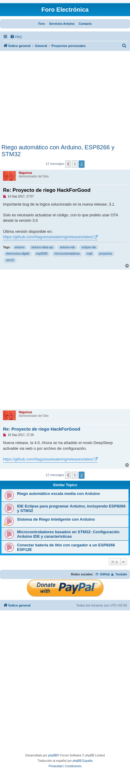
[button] (68, 164)
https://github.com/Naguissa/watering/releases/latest (48, 237)
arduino (20, 247)
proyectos (105, 253)
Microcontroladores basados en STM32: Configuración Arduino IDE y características (68, 534)
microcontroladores (67, 253)
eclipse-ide (89, 247)
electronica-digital (17, 253)
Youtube (119, 574)
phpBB (52, 755)
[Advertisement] (65, 99)
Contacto (85, 23)
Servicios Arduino (61, 23)
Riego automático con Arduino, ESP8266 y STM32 (57, 150)
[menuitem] (16, 36)
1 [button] (75, 164)
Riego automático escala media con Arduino (58, 493)
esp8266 (42, 253)
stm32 (10, 260)
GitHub (102, 574)
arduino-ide (67, 247)
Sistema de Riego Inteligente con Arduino (56, 519)
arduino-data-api (42, 247)
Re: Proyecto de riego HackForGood (47, 190)
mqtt (89, 253)
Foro (41, 23)
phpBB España (83, 760)
